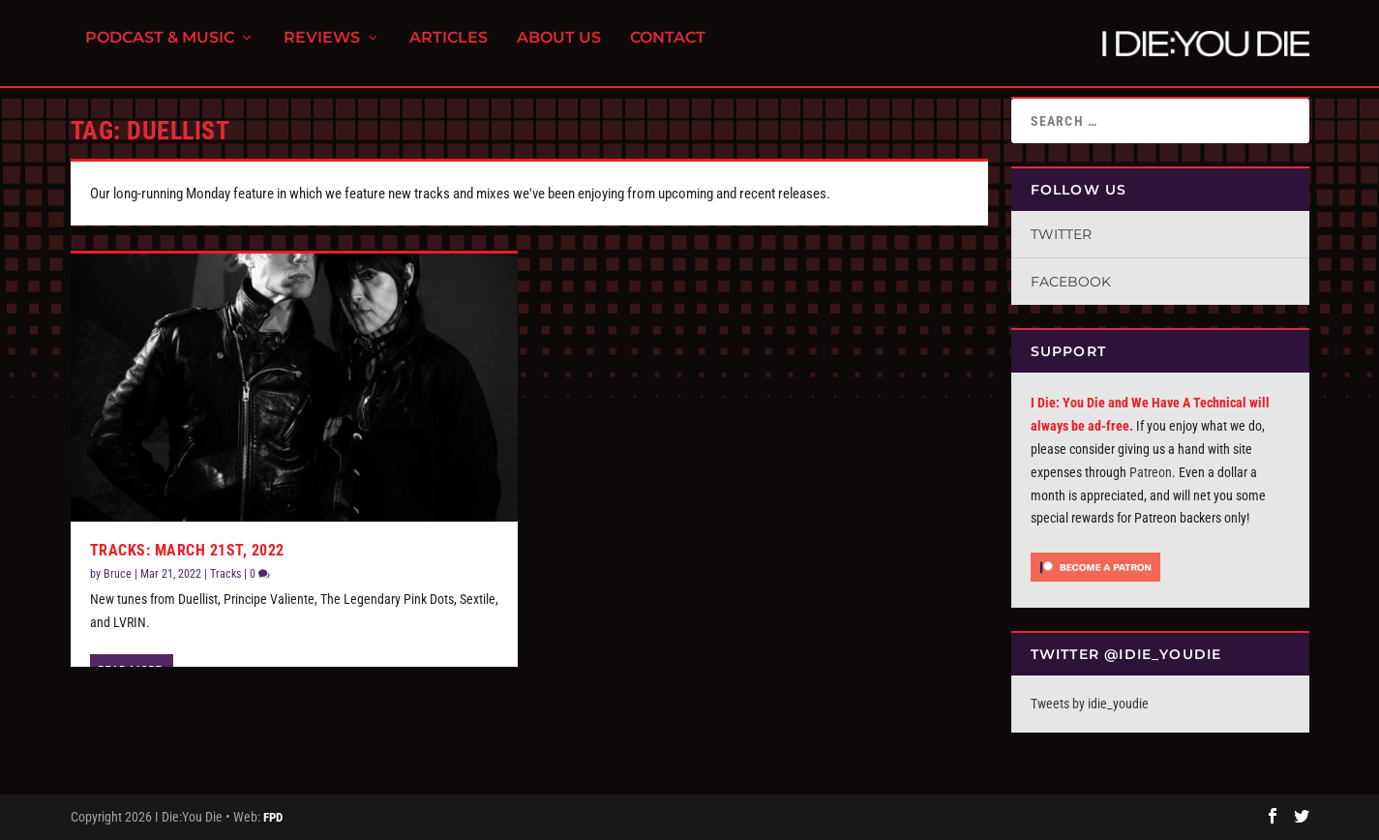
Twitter (1061, 234)
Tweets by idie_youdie (1090, 703)
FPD (273, 817)
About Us (559, 49)
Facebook (1071, 281)
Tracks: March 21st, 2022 (187, 550)
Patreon (1150, 472)
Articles (448, 49)
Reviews (322, 49)
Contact (667, 49)
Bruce (118, 574)
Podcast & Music (159, 49)
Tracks (225, 574)
